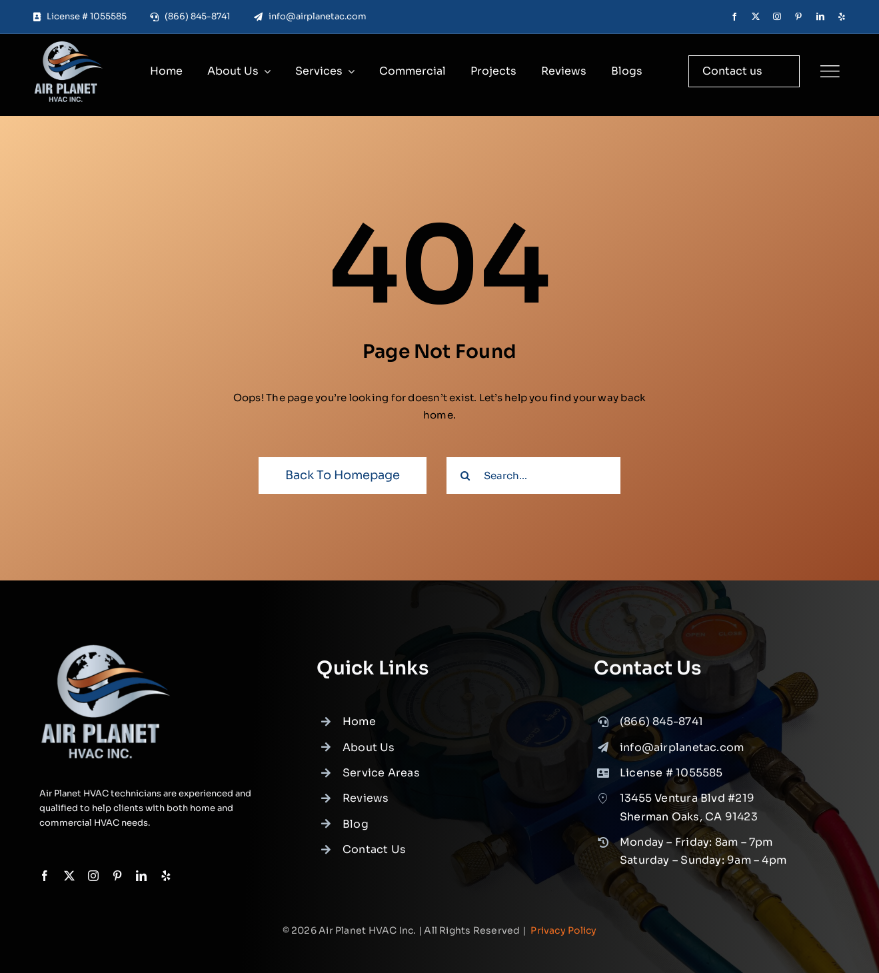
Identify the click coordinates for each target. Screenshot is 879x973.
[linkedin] (820, 17)
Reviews (366, 811)
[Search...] (533, 475)
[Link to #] (830, 71)
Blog (356, 837)
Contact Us (374, 863)
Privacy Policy (563, 930)
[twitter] (756, 17)
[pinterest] (798, 17)
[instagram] (777, 17)
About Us (369, 760)
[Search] (464, 475)
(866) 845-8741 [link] (661, 735)
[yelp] (842, 17)
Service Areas (381, 786)
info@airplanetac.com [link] (682, 760)
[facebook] (734, 17)
